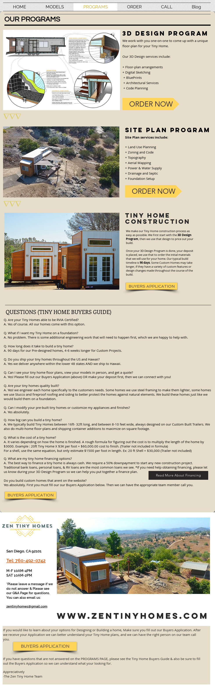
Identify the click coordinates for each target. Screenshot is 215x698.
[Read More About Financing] (178, 475)
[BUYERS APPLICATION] (151, 286)
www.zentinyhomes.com (133, 615)
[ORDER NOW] (150, 104)
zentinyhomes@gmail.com (26, 606)
